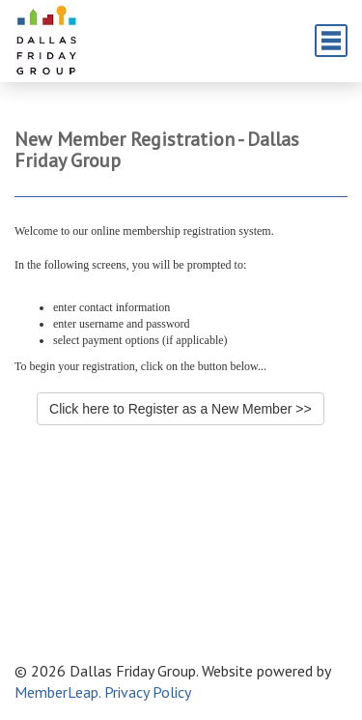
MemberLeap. (57, 692)
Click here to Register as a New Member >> (180, 409)
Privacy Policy (147, 692)
